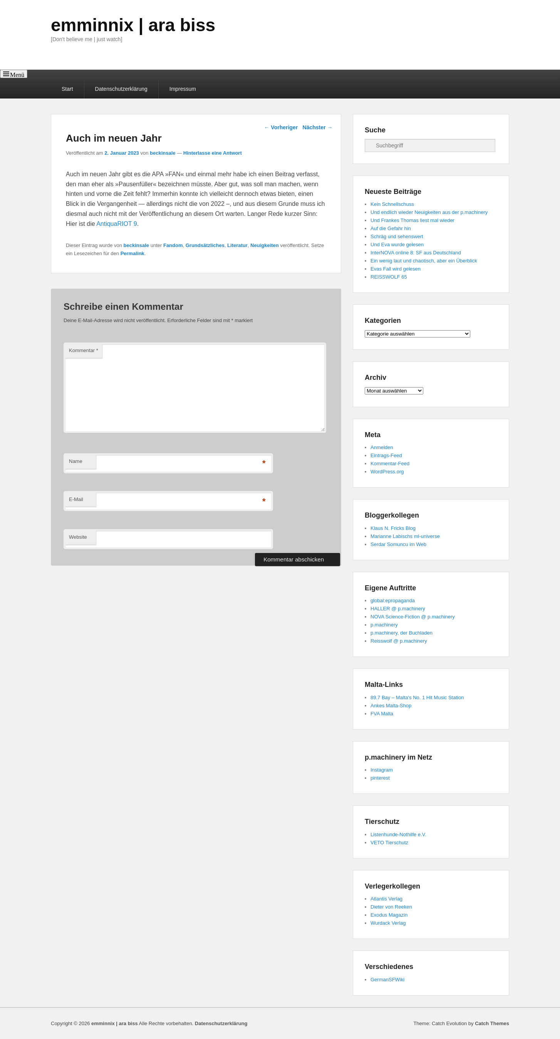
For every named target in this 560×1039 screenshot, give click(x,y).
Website (78, 537)
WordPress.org (387, 471)
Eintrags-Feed (386, 455)
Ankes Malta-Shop (391, 705)
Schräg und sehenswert (397, 236)
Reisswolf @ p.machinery (399, 641)
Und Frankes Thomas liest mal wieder (412, 220)
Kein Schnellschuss (392, 204)
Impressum (182, 89)
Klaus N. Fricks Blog (393, 528)
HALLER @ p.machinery (398, 608)
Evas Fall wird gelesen (396, 269)
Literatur (237, 245)
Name (75, 461)
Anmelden (382, 447)
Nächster (318, 127)
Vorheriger (281, 127)
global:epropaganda (393, 600)
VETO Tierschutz (389, 842)
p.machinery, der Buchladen (402, 633)
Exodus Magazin (389, 915)
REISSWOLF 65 (389, 277)
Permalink (132, 253)
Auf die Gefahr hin (391, 228)
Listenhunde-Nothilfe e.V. (398, 834)
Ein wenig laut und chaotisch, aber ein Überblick (424, 261)
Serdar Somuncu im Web (398, 544)
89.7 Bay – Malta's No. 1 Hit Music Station (417, 697)
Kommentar (83, 350)
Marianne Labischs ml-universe (405, 536)
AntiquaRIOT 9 (116, 223)
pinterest (380, 778)
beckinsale (163, 153)
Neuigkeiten (264, 245)
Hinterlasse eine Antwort (212, 153)
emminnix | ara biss (133, 25)
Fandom (173, 245)
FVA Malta (382, 714)
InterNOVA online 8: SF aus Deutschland (416, 253)
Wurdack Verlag (388, 923)
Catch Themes (492, 1023)
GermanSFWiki (387, 979)
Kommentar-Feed (390, 463)
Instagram (382, 770)
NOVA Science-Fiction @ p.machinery (413, 617)
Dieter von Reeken (391, 907)
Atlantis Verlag (386, 899)
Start (67, 89)
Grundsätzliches (205, 245)
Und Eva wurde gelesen (397, 244)
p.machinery (384, 625)
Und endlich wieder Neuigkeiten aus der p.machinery (429, 212)
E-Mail (76, 499)
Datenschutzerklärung (121, 89)
